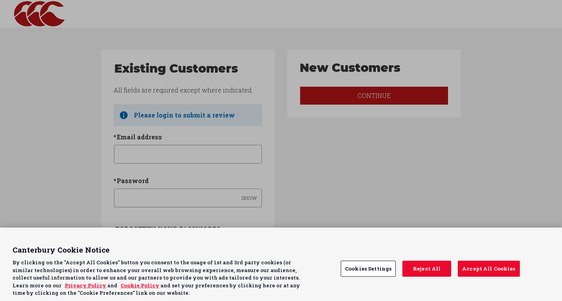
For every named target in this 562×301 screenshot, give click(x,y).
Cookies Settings (368, 268)
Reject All (427, 268)
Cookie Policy (140, 285)
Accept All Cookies (488, 268)
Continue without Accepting (526, 238)
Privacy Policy (85, 285)
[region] (281, 264)
